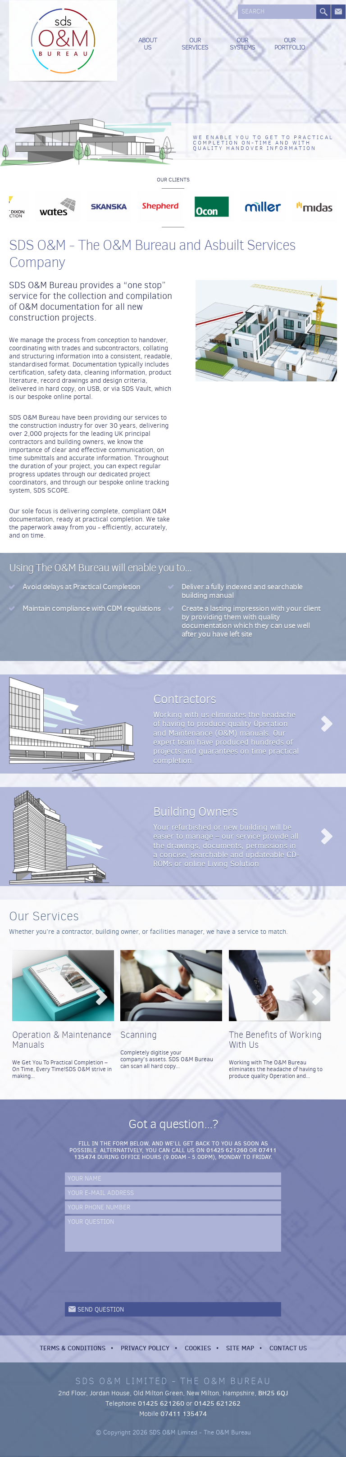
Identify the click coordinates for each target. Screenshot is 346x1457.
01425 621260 (226, 1150)
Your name (84, 1179)
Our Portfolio (289, 44)
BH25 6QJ (273, 1393)
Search (252, 12)
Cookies (198, 1348)
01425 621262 (217, 1403)
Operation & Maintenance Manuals (61, 1040)
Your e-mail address (101, 1193)
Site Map (240, 1348)
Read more (326, 724)
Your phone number (99, 1208)
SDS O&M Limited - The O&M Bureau (63, 41)
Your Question (91, 1222)
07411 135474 (183, 1413)
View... (101, 997)
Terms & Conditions (72, 1348)
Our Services (195, 44)
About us (147, 44)
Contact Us (288, 1348)
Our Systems (242, 44)
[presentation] (133, 1276)
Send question (100, 1309)
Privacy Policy (145, 1348)
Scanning (138, 1035)
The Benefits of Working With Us (275, 1040)
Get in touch (338, 12)
